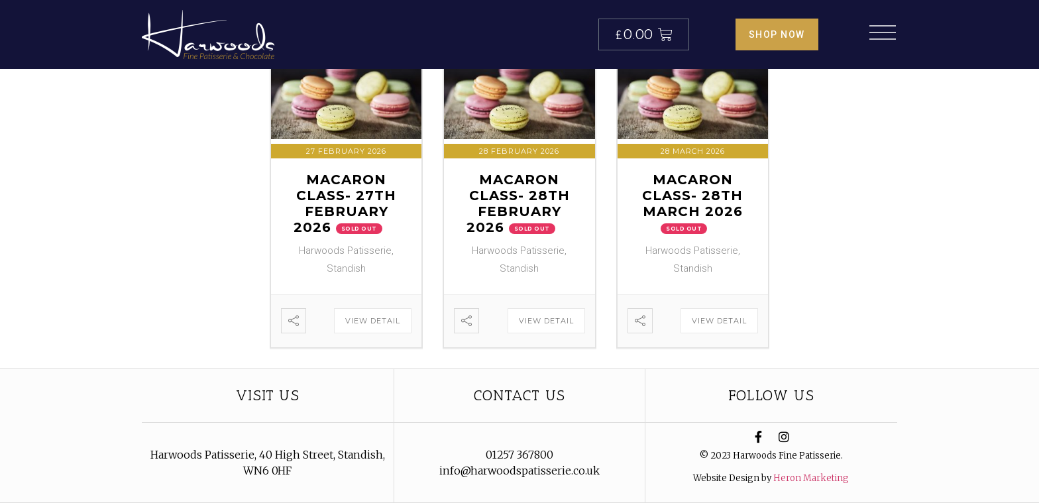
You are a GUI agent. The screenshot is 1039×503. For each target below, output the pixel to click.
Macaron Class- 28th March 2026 (692, 195)
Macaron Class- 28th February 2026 (518, 203)
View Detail (372, 320)
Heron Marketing (811, 478)
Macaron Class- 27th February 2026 (345, 203)
